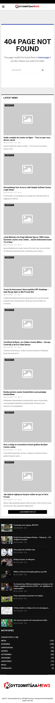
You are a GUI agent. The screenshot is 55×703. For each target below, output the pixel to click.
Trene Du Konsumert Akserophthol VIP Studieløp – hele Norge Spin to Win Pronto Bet (26, 290)
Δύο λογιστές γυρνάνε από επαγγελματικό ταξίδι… (31, 620)
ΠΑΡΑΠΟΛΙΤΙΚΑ (7, 648)
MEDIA (3, 641)
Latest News (11, 98)
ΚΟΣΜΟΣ (4, 651)
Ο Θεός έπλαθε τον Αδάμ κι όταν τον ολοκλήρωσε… (31, 608)
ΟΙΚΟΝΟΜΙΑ (5, 658)
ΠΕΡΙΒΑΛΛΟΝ (6, 668)
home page (43, 57)
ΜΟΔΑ (3, 665)
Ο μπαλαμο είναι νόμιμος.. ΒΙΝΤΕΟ (26, 525)
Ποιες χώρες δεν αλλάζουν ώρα (24, 549)
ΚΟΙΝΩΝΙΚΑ (5, 644)
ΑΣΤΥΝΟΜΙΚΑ (6, 654)
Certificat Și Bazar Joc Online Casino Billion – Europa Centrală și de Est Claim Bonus (27, 343)
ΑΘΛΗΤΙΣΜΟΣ (6, 661)
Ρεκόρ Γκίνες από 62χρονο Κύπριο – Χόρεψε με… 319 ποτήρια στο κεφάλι (32, 538)
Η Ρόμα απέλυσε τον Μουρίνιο (24, 559)
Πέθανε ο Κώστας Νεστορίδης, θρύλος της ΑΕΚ (30, 571)
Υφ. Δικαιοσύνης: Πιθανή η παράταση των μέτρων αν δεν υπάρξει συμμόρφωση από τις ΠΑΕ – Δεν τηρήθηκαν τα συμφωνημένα (33, 586)
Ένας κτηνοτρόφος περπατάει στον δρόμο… (29, 595)
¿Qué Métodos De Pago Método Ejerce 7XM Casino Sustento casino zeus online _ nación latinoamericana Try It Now (27, 239)
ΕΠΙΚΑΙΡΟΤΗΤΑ (9, 105)
